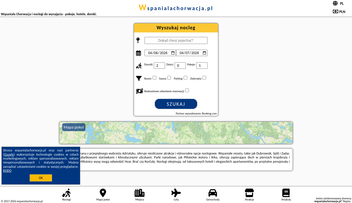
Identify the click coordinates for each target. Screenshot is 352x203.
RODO (7, 171)
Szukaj (176, 104)
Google (9, 154)
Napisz (347, 201)
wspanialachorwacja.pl (176, 8)
